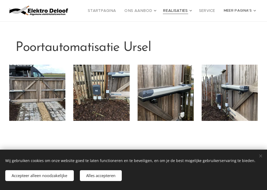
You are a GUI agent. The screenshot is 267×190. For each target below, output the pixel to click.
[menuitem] (111, 10)
